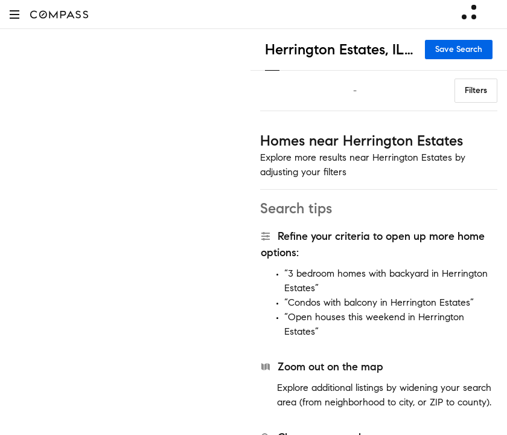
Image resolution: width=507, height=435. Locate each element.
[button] (14, 14)
